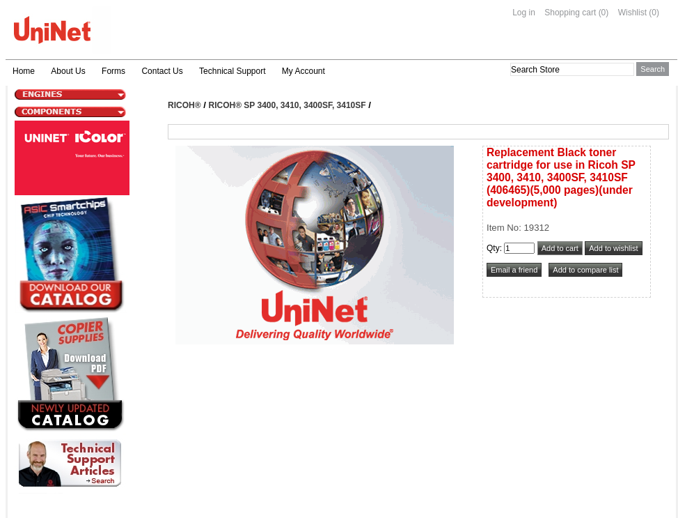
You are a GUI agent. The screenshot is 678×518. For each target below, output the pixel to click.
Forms (113, 71)
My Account (303, 71)
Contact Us (161, 71)
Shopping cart (570, 12)
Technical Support (232, 71)
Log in (523, 12)
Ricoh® (184, 105)
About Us (68, 71)
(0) (604, 12)
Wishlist (632, 12)
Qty (493, 248)
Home (24, 71)
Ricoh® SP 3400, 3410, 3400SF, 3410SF (287, 105)
